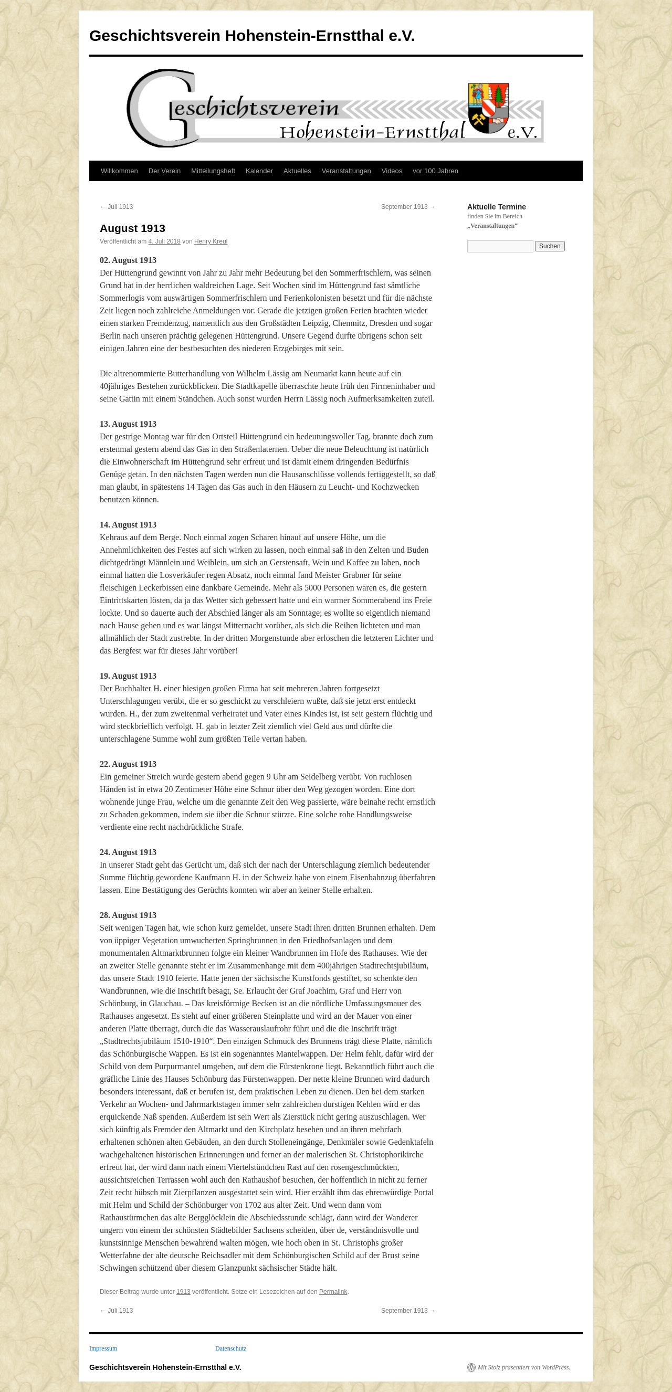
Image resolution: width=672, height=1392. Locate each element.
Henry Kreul (210, 241)
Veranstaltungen (346, 171)
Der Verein (165, 171)
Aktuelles (297, 171)
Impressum (103, 1348)
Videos (392, 171)
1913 (183, 1291)
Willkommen (119, 171)
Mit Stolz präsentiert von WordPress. (524, 1367)
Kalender (259, 171)
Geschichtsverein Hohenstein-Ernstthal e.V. (252, 35)
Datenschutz (230, 1348)
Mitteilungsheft (213, 171)
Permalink (333, 1291)
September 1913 (408, 206)
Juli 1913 (116, 206)
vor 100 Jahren (435, 171)
